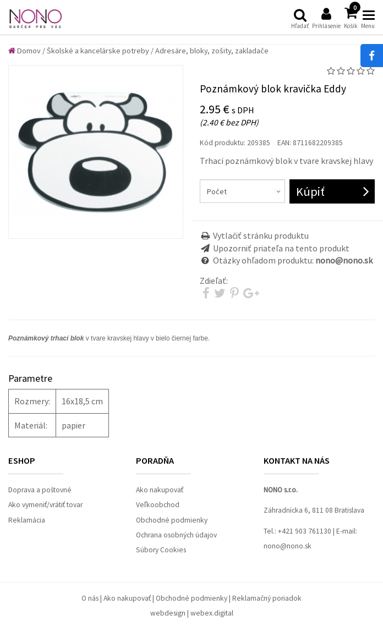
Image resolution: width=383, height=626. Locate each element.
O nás (90, 598)
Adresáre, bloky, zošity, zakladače (212, 51)
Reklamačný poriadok (267, 598)
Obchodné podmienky (171, 520)
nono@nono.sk (287, 546)
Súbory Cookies (161, 549)
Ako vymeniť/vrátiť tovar (45, 504)
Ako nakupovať (159, 490)
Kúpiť (310, 191)
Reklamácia (26, 520)
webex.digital (211, 613)
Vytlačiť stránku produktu (261, 235)
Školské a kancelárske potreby (98, 51)
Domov (24, 51)
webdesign (167, 613)
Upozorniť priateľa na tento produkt (281, 248)
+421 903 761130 (304, 531)
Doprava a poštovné (40, 490)
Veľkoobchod (157, 504)
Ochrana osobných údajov (176, 535)
